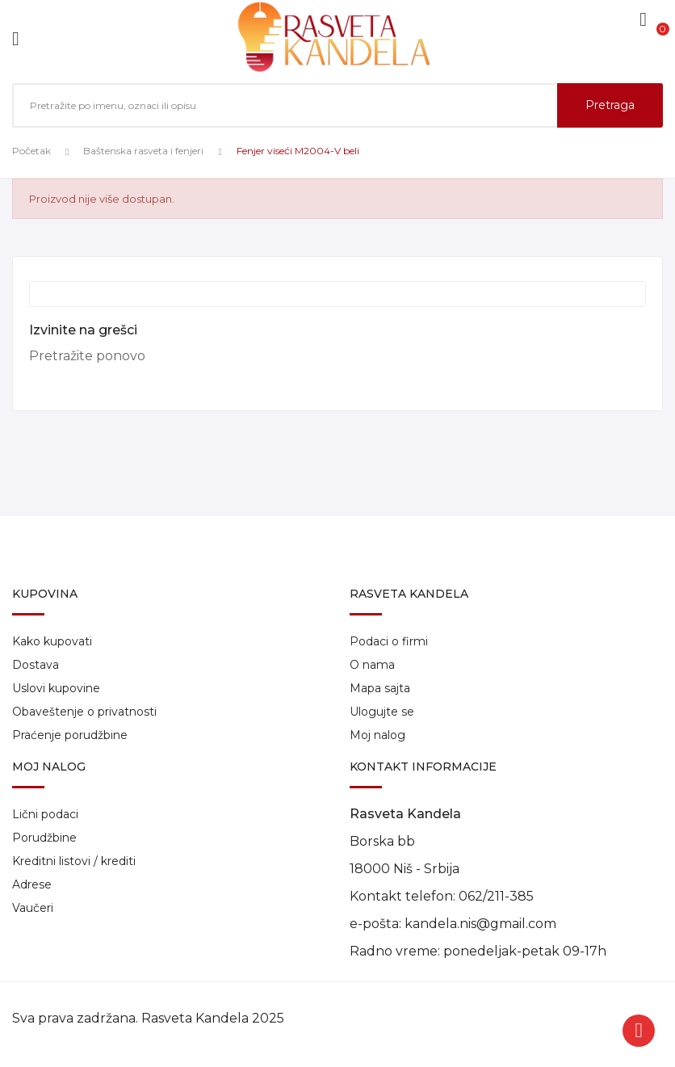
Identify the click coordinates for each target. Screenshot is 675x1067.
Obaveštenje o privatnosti (84, 711)
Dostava (35, 664)
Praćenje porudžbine (70, 735)
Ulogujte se (382, 711)
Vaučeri (32, 908)
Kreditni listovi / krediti (74, 861)
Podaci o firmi (389, 641)
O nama (372, 664)
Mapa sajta (380, 688)
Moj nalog (377, 735)
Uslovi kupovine (56, 688)
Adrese (32, 884)
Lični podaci (45, 814)
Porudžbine (44, 837)
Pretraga (610, 105)
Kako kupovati (52, 641)
